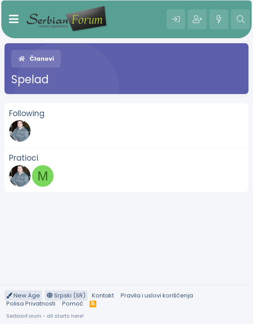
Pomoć (72, 303)
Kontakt (103, 295)
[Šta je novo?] (218, 19)
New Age (23, 295)
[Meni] (13, 19)
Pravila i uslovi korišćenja (157, 295)
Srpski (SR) (66, 295)
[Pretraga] (240, 19)
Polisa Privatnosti (30, 303)
